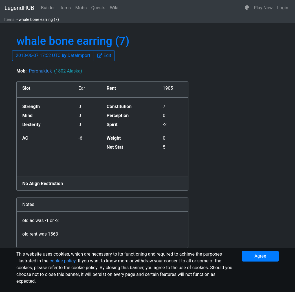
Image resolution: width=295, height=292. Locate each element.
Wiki (114, 7)
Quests (98, 7)
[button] (247, 8)
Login (282, 7)
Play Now (263, 7)
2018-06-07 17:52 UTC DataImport (53, 55)
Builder (48, 7)
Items (65, 7)
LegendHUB (19, 8)
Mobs (81, 7)
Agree (260, 256)
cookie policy (63, 261)
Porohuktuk (55, 71)
